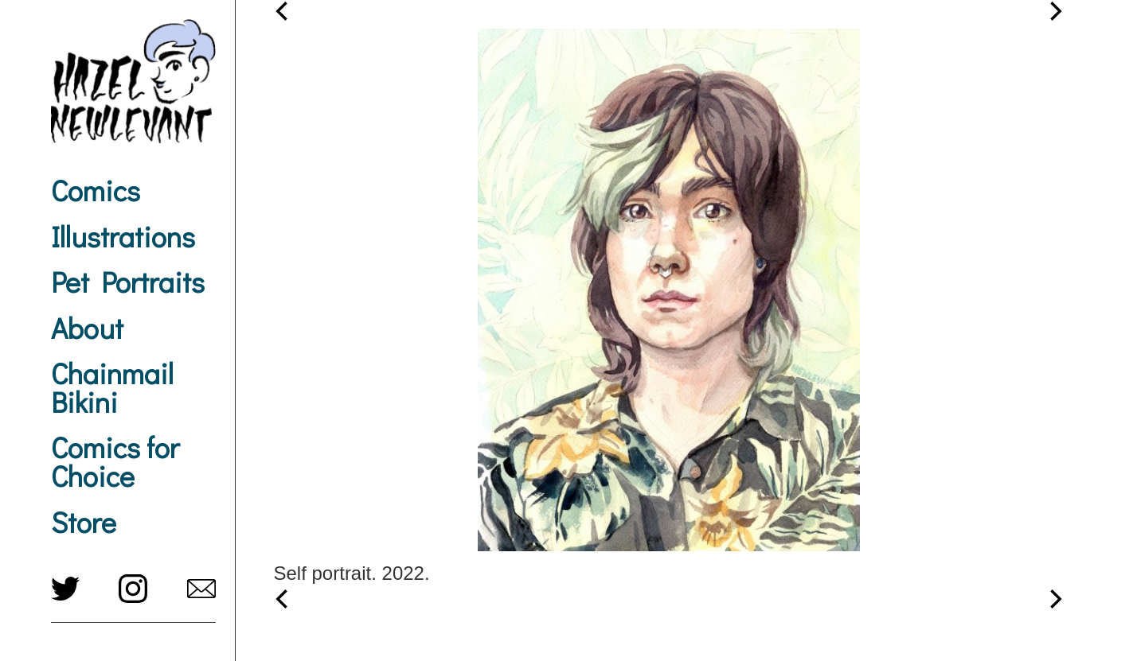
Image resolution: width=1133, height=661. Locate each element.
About (87, 328)
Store (83, 522)
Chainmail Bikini (112, 387)
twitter (65, 588)
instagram (133, 588)
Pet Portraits (128, 281)
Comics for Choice (115, 461)
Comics (95, 190)
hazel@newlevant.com (201, 588)
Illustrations (123, 236)
